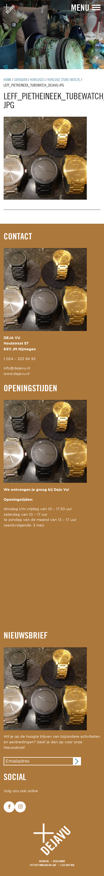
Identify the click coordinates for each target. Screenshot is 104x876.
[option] (52, 34)
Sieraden (20, 80)
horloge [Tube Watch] (63, 80)
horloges (37, 80)
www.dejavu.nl (16, 374)
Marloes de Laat (47, 865)
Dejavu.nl (44, 861)
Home (7, 80)
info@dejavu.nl (17, 368)
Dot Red (70, 865)
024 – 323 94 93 (20, 359)
